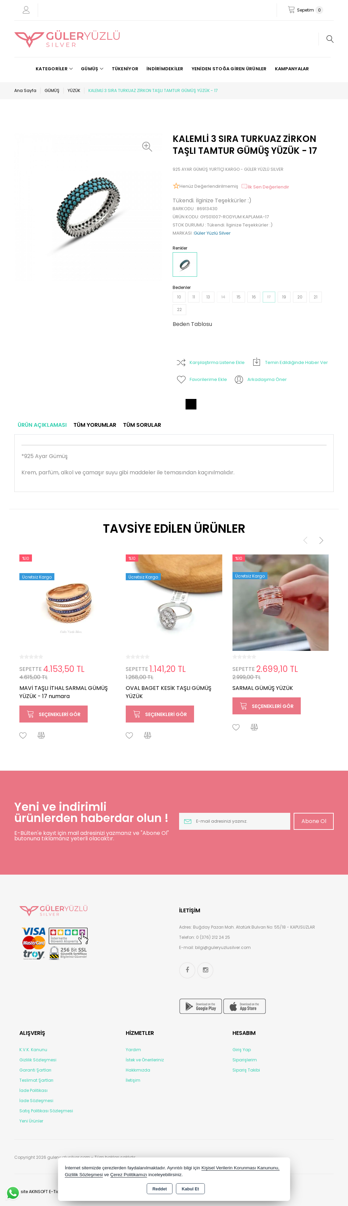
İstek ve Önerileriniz (145, 1060)
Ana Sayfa (25, 90)
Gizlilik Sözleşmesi (37, 1060)
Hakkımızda (138, 1070)
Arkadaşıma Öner (260, 379)
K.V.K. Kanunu (33, 1050)
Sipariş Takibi (246, 1070)
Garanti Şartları (35, 1070)
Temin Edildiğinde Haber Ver (289, 363)
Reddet (159, 1189)
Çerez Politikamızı (128, 1174)
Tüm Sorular (142, 425)
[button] (148, 146)
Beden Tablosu (192, 324)
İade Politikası (33, 1090)
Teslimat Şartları (36, 1080)
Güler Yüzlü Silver (212, 233)
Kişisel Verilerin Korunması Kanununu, (241, 1167)
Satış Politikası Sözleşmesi (46, 1111)
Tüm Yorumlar (94, 425)
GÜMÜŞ (52, 90)
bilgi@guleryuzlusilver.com (223, 947)
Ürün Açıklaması (42, 425)
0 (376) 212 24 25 (213, 937)
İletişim (133, 1080)
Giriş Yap (241, 1050)
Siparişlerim (244, 1060)
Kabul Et (190, 1189)
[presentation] (305, 540)
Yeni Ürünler (31, 1121)
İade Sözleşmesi (36, 1100)
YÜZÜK (74, 90)
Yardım (133, 1050)
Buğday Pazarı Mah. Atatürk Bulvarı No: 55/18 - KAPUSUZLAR (254, 927)
